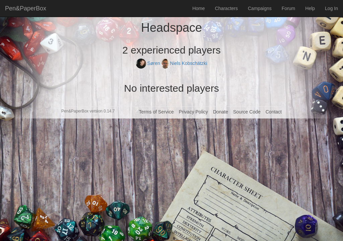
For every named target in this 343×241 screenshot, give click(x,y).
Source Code (247, 111)
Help (310, 8)
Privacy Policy (193, 111)
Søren (148, 63)
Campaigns (260, 8)
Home (198, 8)
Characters (226, 8)
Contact (274, 111)
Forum (288, 8)
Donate (220, 111)
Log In (331, 8)
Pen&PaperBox (25, 8)
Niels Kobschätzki (184, 63)
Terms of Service (156, 111)
